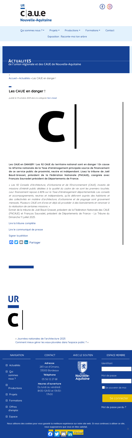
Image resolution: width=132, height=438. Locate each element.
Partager (34, 242)
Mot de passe (108, 375)
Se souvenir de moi (114, 387)
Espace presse (13, 418)
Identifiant (106, 363)
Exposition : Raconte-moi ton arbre (67, 36)
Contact (109, 30)
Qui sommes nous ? (31, 30)
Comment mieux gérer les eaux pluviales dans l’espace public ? (51, 342)
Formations (92, 30)
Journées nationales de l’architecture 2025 (41, 338)
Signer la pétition (18, 235)
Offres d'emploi (13, 408)
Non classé (52, 98)
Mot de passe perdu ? (113, 407)
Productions (71, 30)
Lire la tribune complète (22, 223)
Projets (54, 30)
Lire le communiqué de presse (26, 229)
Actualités (24, 78)
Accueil (13, 78)
